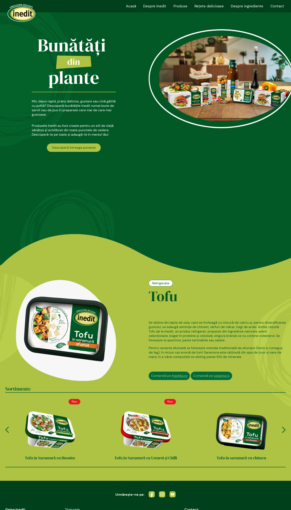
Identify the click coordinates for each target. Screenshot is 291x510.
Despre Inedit (154, 6)
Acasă (131, 6)
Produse (180, 6)
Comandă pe (169, 376)
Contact (277, 6)
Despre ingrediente (247, 6)
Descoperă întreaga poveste (74, 147)
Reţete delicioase (209, 6)
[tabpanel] (145, 131)
